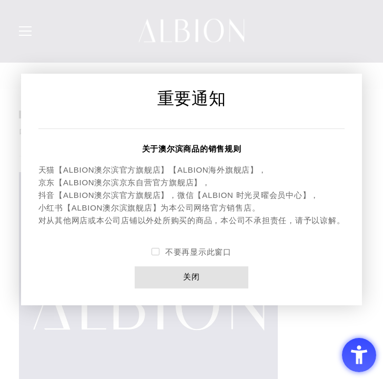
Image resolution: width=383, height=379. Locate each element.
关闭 (191, 277)
